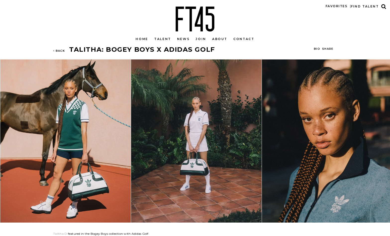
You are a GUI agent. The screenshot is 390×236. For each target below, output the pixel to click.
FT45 (195, 18)
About (219, 39)
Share (328, 48)
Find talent (365, 6)
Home (142, 39)
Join (200, 39)
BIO (317, 48)
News (183, 39)
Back (59, 50)
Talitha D (60, 234)
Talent (162, 39)
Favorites (336, 6)
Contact (243, 39)
